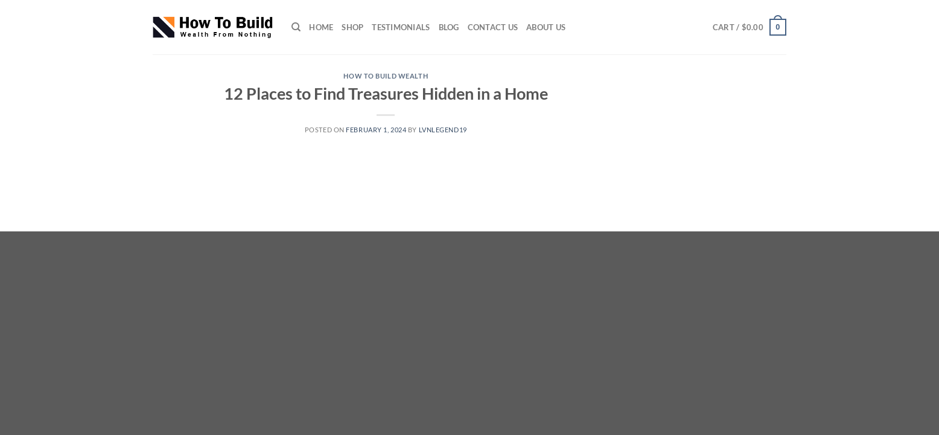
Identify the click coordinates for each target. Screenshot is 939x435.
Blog (449, 27)
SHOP (352, 27)
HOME (321, 27)
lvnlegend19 (443, 130)
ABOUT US (545, 27)
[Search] (296, 27)
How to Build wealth (385, 76)
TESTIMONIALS (401, 27)
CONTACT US (493, 27)
